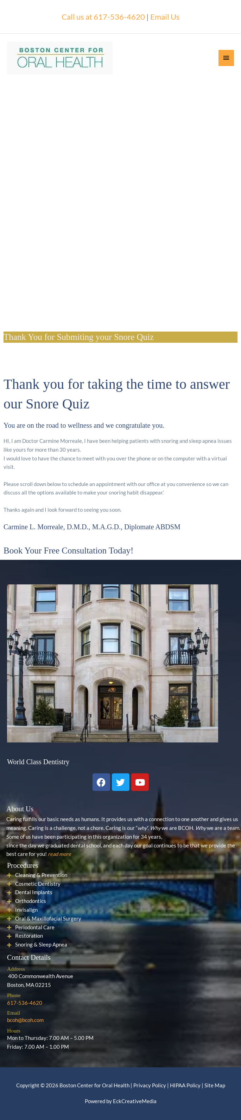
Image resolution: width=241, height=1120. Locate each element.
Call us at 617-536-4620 (103, 16)
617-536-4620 (24, 1003)
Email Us (165, 16)
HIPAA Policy (185, 1085)
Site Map (214, 1085)
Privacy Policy (149, 1085)
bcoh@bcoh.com (25, 1020)
